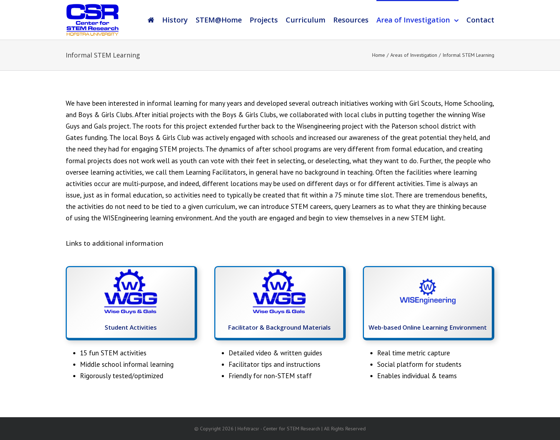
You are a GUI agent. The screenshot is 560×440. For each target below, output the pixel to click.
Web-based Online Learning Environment (428, 327)
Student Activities (131, 327)
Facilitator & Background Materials (279, 327)
